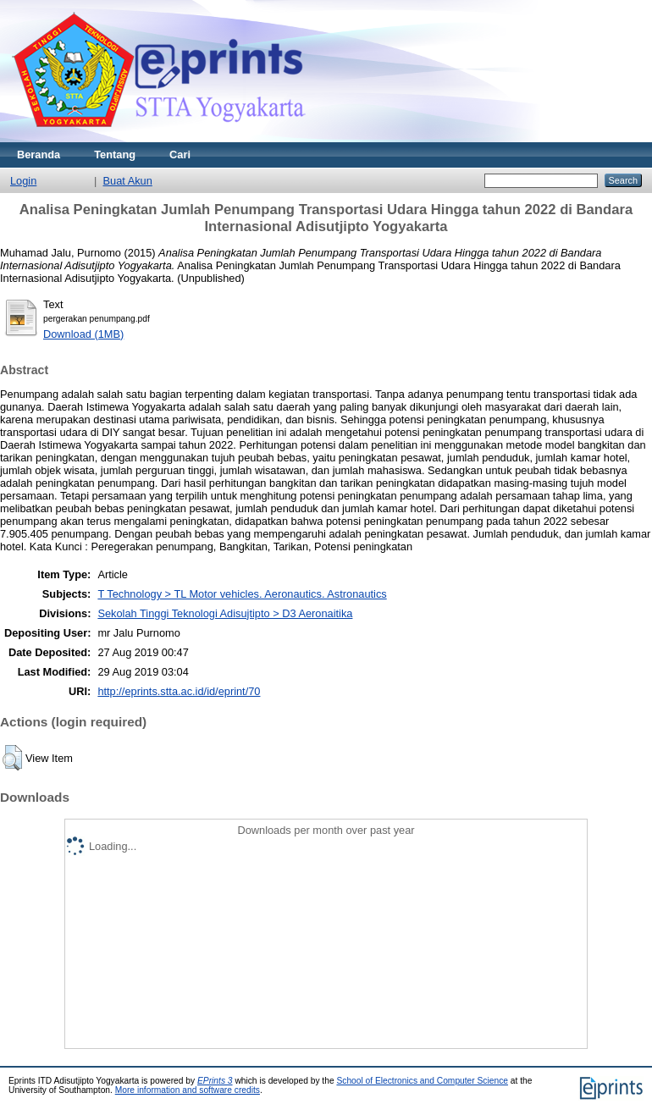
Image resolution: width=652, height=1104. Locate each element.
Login (23, 180)
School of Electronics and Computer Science (422, 1080)
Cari (180, 154)
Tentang (114, 154)
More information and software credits (187, 1090)
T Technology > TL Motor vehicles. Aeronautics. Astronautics (241, 594)
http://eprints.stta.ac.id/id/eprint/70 (178, 691)
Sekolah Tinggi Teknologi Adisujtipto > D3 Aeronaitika (224, 613)
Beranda (38, 154)
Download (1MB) (83, 334)
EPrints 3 (215, 1080)
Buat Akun (127, 180)
